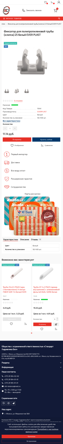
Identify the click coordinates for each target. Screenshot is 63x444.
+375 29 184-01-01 (11, 379)
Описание (24, 239)
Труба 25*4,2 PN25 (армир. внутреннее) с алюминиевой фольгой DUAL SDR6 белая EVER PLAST (46, 290)
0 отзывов (18, 101)
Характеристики (10, 239)
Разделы (31, 362)
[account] (58, 2)
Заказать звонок (34, 10)
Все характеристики (11, 121)
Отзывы (36, 239)
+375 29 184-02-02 (11, 376)
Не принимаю (31, 441)
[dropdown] (4, 2)
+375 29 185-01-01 (11, 383)
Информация (31, 367)
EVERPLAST (42, 112)
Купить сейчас (46, 139)
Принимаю (31, 436)
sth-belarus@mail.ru (12, 386)
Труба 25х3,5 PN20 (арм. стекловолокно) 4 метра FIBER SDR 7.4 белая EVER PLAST (14, 290)
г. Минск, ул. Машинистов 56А (17, 414)
